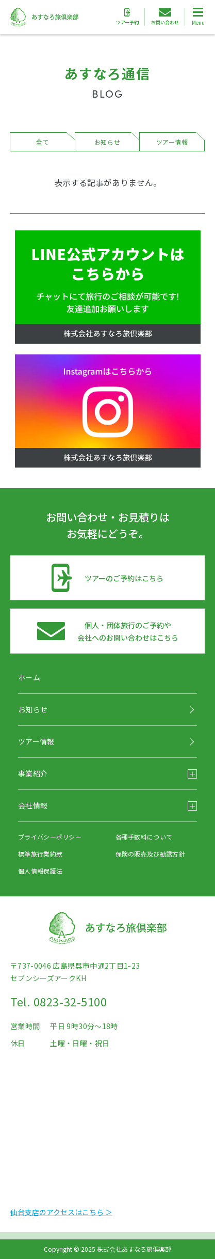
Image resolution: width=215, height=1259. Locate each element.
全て (42, 141)
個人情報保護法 (40, 870)
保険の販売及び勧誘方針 (150, 853)
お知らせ (107, 141)
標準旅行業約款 (40, 853)
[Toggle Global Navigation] (198, 17)
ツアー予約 (127, 17)
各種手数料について (144, 836)
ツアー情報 (172, 141)
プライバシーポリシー (49, 836)
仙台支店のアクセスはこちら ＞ (61, 1212)
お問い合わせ (165, 17)
